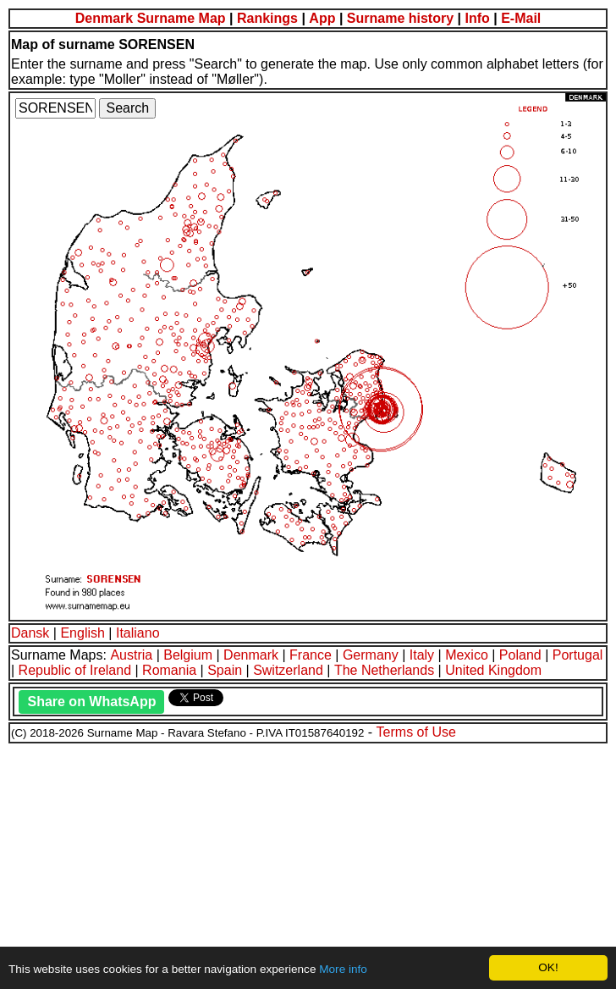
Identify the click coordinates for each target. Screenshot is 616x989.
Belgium (187, 655)
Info (477, 18)
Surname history (400, 18)
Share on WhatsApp (91, 701)
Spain (224, 670)
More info (343, 969)
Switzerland (288, 670)
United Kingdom (493, 670)
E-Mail (521, 18)
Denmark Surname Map (150, 18)
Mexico (466, 655)
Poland (520, 655)
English (82, 633)
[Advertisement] (308, 863)
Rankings (267, 18)
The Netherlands (384, 670)
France (310, 655)
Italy (422, 655)
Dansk (30, 633)
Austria (131, 655)
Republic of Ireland (75, 670)
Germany (371, 655)
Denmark (250, 655)
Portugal (578, 655)
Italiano (138, 633)
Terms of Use (416, 732)
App (322, 18)
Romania (169, 670)
